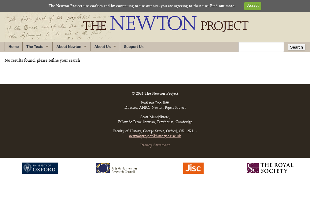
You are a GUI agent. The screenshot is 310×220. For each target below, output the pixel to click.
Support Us (134, 47)
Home (14, 47)
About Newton (68, 47)
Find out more (222, 6)
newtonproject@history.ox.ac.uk (155, 136)
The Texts (34, 47)
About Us (102, 47)
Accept (253, 6)
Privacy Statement (155, 146)
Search (296, 47)
